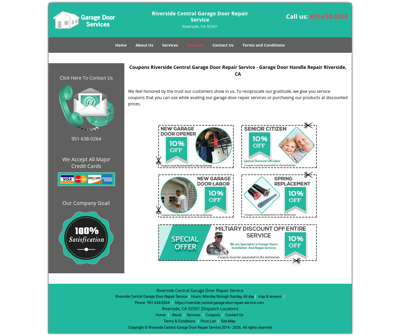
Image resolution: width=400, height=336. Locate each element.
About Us (144, 45)
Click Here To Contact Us (86, 78)
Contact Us (223, 45)
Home (121, 45)
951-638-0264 (329, 16)
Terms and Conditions (263, 45)
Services (170, 45)
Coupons (195, 45)
